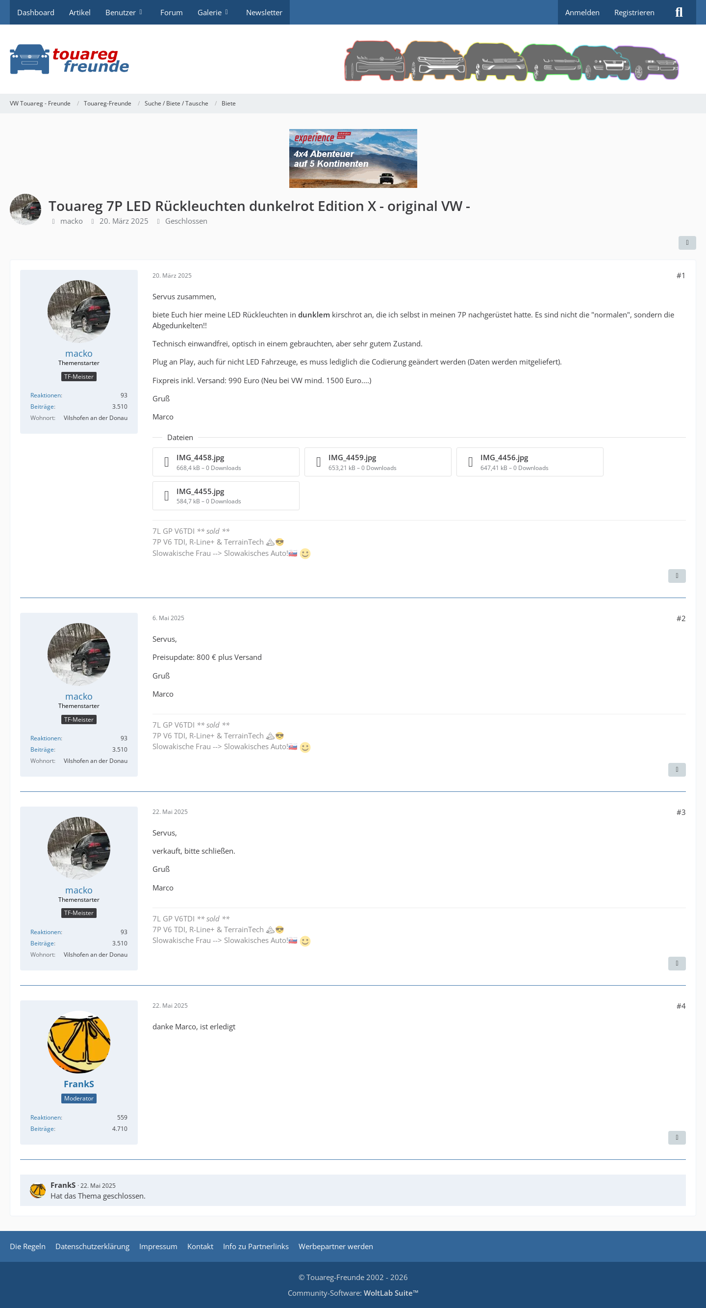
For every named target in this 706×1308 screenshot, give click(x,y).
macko (71, 221)
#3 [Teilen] (681, 812)
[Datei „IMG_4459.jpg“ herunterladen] (378, 461)
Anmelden (582, 12)
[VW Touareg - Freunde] (353, 59)
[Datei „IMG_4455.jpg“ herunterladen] (226, 495)
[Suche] (679, 12)
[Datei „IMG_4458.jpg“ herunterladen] (226, 461)
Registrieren (634, 12)
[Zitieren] (677, 576)
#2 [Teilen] (681, 618)
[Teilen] (687, 243)
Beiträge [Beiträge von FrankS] (42, 1129)
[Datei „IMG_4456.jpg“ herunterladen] (530, 461)
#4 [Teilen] (681, 1006)
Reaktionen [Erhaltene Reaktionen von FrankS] (45, 1117)
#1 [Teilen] (681, 275)
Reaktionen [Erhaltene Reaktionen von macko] (45, 395)
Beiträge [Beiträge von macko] (42, 406)
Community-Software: (353, 1293)
